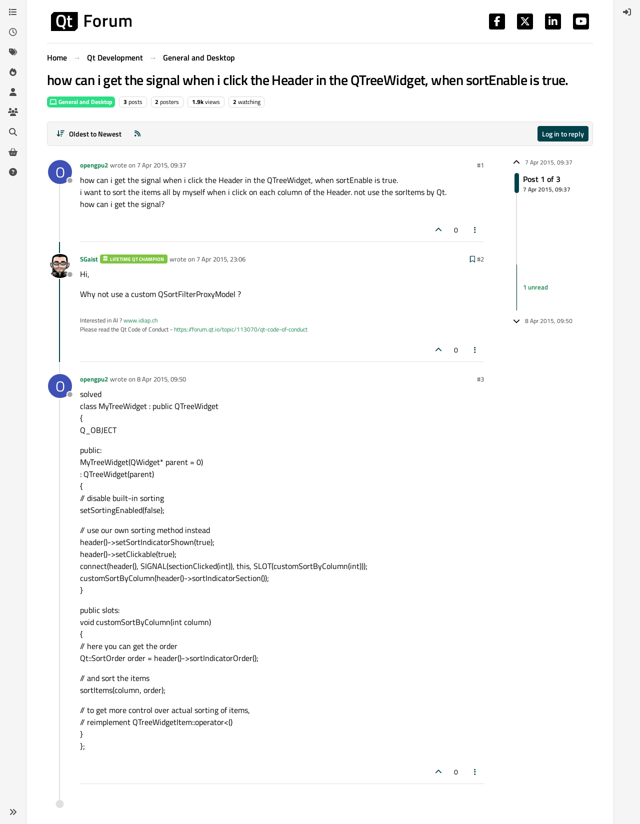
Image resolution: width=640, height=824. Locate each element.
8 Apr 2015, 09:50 (161, 379)
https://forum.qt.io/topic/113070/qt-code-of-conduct (241, 329)
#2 (480, 259)
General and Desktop (81, 101)
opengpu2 (94, 165)
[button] (13, 812)
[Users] (13, 92)
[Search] (13, 132)
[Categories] (13, 12)
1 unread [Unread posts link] (535, 287)
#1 (480, 165)
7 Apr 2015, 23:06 (221, 259)
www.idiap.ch (141, 320)
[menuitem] (627, 12)
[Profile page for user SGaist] (60, 266)
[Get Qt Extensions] (13, 152)
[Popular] (13, 72)
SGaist (89, 259)
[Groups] (13, 112)
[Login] (627, 12)
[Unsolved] (13, 172)
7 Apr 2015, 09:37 (161, 165)
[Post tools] (475, 230)
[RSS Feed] (137, 134)
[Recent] (13, 32)
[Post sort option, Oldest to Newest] (89, 134)
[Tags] (13, 52)
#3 (480, 379)
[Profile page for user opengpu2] (60, 172)
